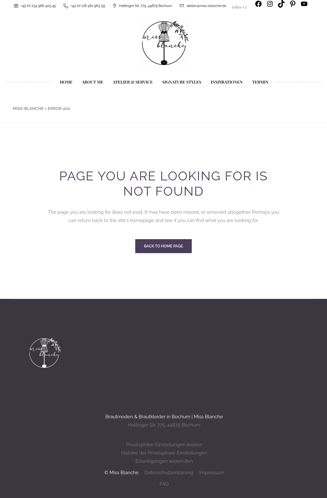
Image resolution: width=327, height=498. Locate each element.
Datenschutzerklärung (168, 472)
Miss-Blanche (28, 108)
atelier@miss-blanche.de (206, 6)
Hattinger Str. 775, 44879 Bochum (164, 425)
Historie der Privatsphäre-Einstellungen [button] (164, 453)
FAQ (164, 484)
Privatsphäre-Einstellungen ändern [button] (164, 445)
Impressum (211, 472)
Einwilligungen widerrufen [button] (164, 461)
